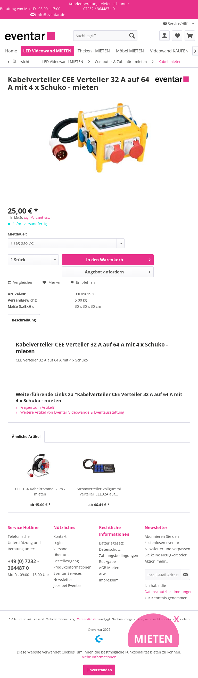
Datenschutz (110, 549)
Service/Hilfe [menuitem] (177, 23)
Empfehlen (83, 282)
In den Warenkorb (118, 259)
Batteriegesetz (111, 543)
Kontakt (60, 536)
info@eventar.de (50, 14)
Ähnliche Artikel (26, 436)
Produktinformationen (72, 567)
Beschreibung (24, 320)
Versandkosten (87, 619)
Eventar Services (67, 573)
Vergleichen (21, 282)
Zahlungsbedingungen (118, 555)
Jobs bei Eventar (67, 585)
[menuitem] (105, 35)
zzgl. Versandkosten (38, 217)
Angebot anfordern (117, 271)
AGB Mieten (109, 567)
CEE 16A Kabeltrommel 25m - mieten (40, 491)
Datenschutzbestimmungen (169, 591)
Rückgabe (107, 561)
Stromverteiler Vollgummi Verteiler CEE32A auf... (99, 491)
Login (58, 542)
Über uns (61, 554)
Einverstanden (99, 669)
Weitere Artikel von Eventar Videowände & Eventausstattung (70, 412)
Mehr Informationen (99, 657)
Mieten (153, 639)
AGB (102, 573)
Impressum (109, 580)
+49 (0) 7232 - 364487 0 (23, 564)
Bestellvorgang (66, 560)
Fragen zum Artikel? (35, 407)
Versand (60, 548)
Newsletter (62, 579)
